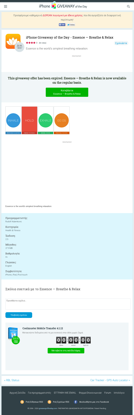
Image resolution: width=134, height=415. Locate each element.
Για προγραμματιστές (39, 392)
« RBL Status (11, 380)
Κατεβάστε (67, 92)
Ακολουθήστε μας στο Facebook (94, 402)
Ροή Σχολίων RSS (61, 402)
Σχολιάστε (121, 43)
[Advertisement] (77, 64)
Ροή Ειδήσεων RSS (34, 402)
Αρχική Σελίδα (17, 392)
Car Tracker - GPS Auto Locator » (110, 380)
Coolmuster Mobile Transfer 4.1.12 (42, 328)
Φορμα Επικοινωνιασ (90, 392)
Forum (107, 392)
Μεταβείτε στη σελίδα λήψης (66, 350)
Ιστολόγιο (119, 392)
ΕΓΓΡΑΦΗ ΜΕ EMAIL (65, 392)
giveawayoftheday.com (48, 408)
